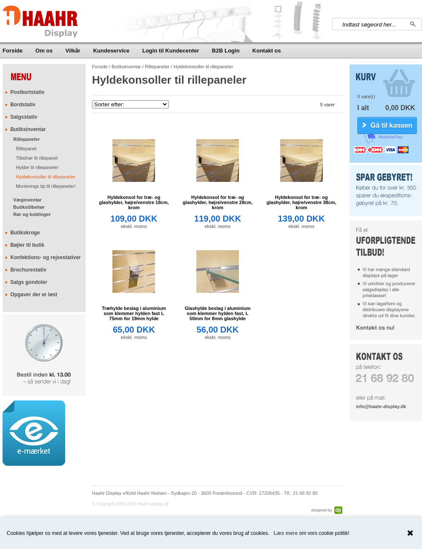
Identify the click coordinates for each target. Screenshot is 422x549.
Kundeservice (111, 50)
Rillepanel (26, 148)
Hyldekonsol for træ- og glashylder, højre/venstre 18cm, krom (134, 202)
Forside (13, 50)
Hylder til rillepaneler (37, 167)
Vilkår (73, 50)
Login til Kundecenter (170, 50)
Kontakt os (267, 50)
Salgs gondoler (28, 282)
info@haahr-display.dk (381, 406)
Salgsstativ (23, 117)
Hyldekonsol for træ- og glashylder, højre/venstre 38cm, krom (301, 202)
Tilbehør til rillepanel (36, 158)
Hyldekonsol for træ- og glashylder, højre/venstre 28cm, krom (218, 202)
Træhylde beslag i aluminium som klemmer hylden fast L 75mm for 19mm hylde (134, 313)
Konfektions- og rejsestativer (45, 257)
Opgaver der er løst (33, 295)
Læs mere (286, 533)
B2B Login (226, 50)
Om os (43, 50)
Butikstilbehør (29, 207)
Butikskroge (25, 233)
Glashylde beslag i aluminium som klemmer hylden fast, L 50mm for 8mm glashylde (218, 313)
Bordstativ (22, 105)
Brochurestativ (28, 270)
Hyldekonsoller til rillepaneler (45, 176)
